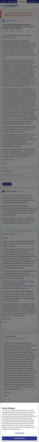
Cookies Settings (19, 435)
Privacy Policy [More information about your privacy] (17, 431)
